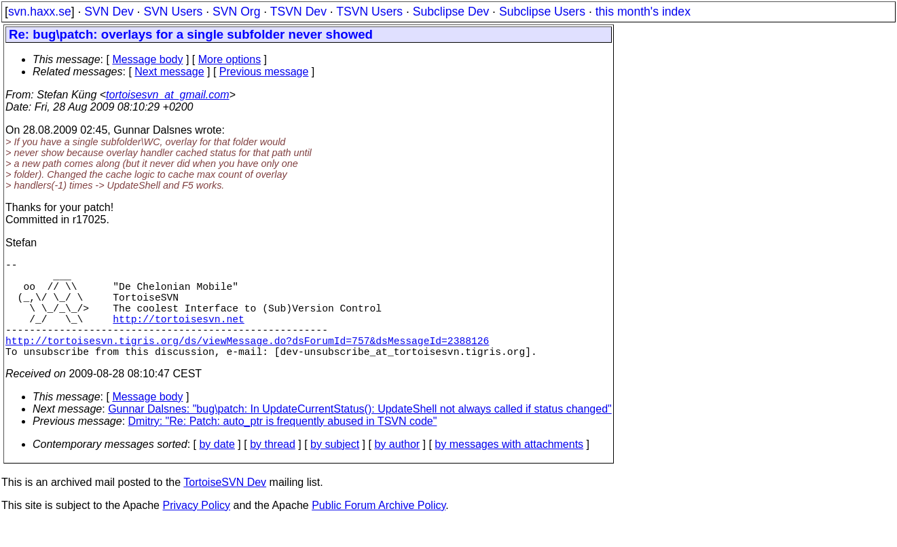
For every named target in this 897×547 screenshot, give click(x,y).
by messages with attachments (509, 468)
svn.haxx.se (39, 11)
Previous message (264, 71)
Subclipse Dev (451, 11)
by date (216, 468)
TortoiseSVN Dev (224, 506)
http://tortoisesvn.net (178, 334)
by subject (334, 468)
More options (229, 59)
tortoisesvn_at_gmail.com (167, 94)
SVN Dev (108, 11)
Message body (147, 59)
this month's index (643, 11)
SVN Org (236, 11)
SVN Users (172, 11)
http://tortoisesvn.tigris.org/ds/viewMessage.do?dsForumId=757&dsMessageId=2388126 (247, 362)
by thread (272, 468)
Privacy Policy (196, 529)
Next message (169, 71)
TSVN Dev (298, 11)
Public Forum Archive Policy (378, 529)
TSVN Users (369, 11)
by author (397, 468)
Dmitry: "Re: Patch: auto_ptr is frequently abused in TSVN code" (282, 445)
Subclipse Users (542, 11)
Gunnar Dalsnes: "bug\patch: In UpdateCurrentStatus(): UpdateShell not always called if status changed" (360, 433)
